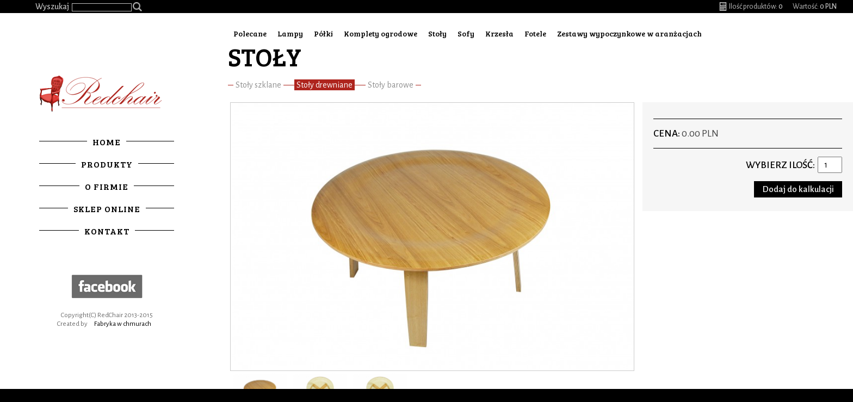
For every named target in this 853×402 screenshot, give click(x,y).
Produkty (107, 164)
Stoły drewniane (324, 85)
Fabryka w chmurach (122, 323)
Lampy (290, 33)
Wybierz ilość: (780, 165)
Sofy (466, 33)
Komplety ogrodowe (380, 33)
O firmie (106, 186)
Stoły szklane (258, 85)
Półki (323, 33)
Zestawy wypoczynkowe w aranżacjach (629, 33)
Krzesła (499, 33)
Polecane (250, 33)
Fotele (535, 33)
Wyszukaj (52, 6)
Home (106, 141)
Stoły (437, 33)
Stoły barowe (390, 85)
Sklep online (106, 208)
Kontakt (106, 231)
